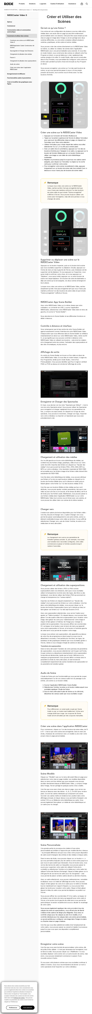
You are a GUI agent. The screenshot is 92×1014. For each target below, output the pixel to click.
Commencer (11, 26)
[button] (82, 4)
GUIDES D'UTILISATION (10, 9)
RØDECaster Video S (24, 9)
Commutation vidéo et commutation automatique (19, 31)
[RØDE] (11, 3)
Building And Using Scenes (39, 9)
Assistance (72, 4)
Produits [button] (22, 4)
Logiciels (43, 4)
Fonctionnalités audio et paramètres (19, 78)
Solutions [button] (32, 4)
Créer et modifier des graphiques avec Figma (19, 83)
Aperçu (9, 22)
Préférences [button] (13, 1007)
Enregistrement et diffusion (16, 74)
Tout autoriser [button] (27, 1007)
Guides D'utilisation (57, 4)
